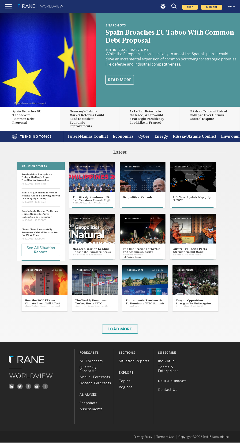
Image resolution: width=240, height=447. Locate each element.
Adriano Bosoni (136, 260)
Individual (167, 365)
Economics (123, 137)
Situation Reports (134, 365)
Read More (119, 80)
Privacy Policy (143, 441)
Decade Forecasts (95, 387)
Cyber (144, 137)
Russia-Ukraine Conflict (194, 137)
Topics (125, 385)
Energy (161, 137)
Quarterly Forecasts (88, 373)
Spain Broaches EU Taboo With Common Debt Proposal (26, 117)
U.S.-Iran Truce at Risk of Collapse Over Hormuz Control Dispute (208, 115)
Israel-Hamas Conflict (88, 137)
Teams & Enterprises (168, 373)
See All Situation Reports (41, 250)
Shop (190, 7)
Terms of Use (165, 441)
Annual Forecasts (94, 381)
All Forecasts (91, 365)
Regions (126, 391)
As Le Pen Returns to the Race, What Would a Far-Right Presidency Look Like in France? (147, 117)
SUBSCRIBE (212, 7)
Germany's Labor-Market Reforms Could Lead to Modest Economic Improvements (87, 119)
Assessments (91, 413)
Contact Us (167, 394)
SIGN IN (231, 6)
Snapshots (88, 407)
